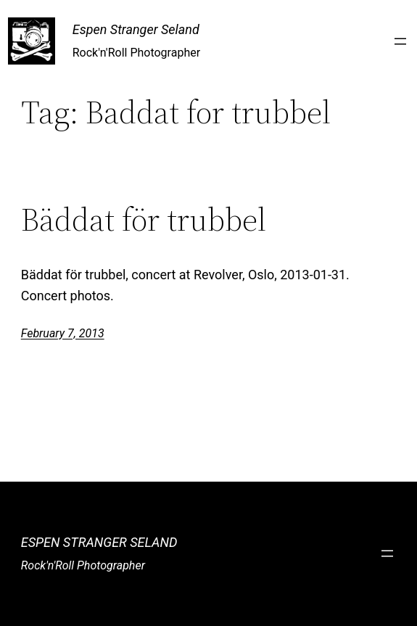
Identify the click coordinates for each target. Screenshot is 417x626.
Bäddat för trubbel (143, 220)
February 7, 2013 (62, 333)
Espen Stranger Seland (136, 29)
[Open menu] (400, 41)
